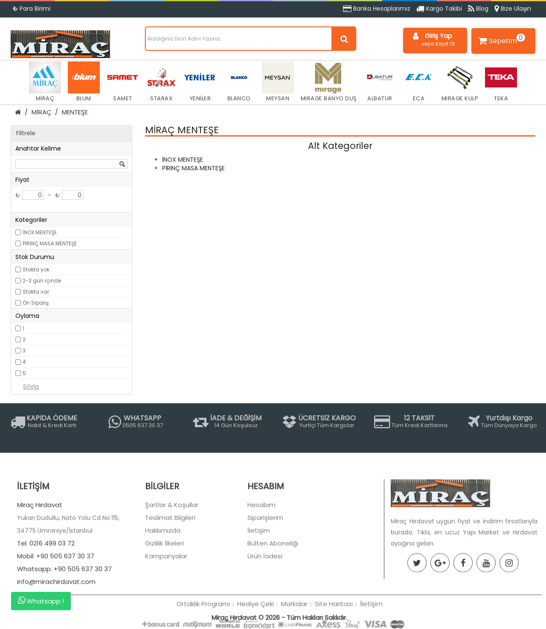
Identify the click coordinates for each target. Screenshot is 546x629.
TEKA (501, 81)
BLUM (84, 81)
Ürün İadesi (264, 589)
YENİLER (200, 81)
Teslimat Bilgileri (170, 550)
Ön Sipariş (36, 302)
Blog (478, 8)
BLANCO (239, 81)
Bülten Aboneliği (272, 576)
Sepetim (501, 39)
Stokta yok (36, 269)
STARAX (161, 81)
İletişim (258, 563)
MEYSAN (278, 81)
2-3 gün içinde (42, 280)
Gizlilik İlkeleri (164, 576)
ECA (419, 81)
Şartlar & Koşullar (171, 537)
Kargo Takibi (439, 8)
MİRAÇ (45, 81)
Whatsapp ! (41, 601)
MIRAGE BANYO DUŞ (329, 81)
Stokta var (36, 291)
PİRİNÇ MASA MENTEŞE (50, 243)
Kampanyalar (166, 589)
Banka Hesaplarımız (376, 8)
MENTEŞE (75, 112)
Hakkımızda (162, 563)
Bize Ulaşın (512, 8)
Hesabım (261, 537)
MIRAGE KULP (460, 81)
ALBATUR (380, 81)
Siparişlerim (265, 550)
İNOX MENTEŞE (40, 232)
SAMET (123, 81)
